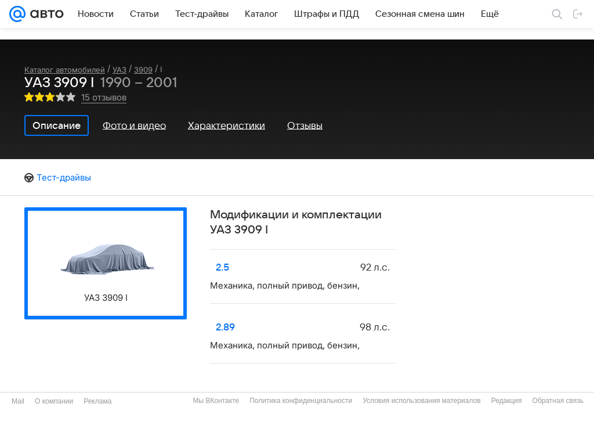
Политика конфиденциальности (300, 401)
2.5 (222, 267)
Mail (18, 401)
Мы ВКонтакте (216, 401)
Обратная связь (558, 401)
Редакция (506, 401)
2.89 (225, 327)
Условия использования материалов (421, 401)
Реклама (97, 401)
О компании (54, 401)
